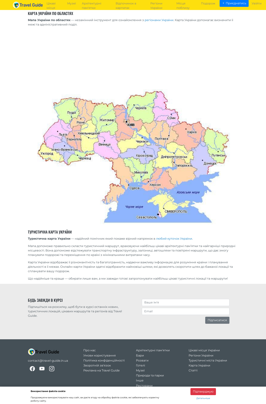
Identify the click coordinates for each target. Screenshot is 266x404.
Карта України (199, 365)
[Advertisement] (133, 56)
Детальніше (203, 398)
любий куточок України (174, 238)
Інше (140, 380)
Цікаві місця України (204, 350)
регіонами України (159, 20)
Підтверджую (203, 391)
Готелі (140, 365)
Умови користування (99, 355)
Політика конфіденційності (104, 360)
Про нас (89, 350)
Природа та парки (150, 375)
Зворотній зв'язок (97, 365)
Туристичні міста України (208, 360)
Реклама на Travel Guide (101, 370)
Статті (193, 370)
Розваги (142, 360)
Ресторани (144, 385)
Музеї (140, 370)
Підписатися (217, 320)
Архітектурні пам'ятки (153, 350)
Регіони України (201, 355)
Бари (140, 355)
